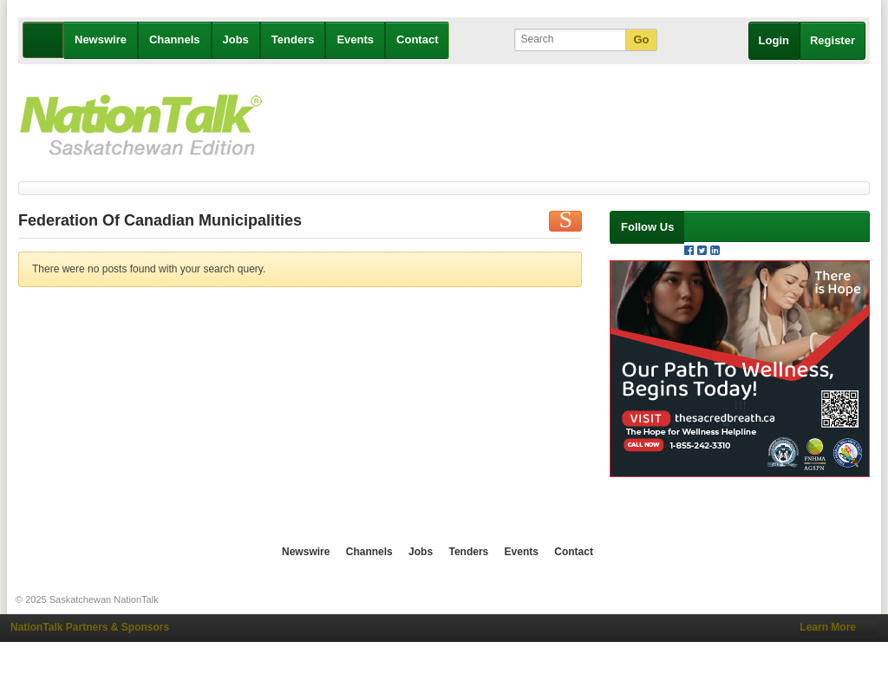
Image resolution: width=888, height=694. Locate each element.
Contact (417, 39)
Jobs (236, 39)
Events (355, 39)
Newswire (101, 39)
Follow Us (647, 226)
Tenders (293, 39)
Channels (174, 39)
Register (832, 40)
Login (774, 40)
